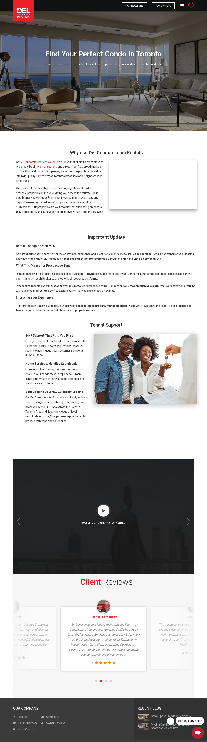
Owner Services (53, 722)
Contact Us (50, 716)
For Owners (163, 5)
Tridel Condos (23, 729)
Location (20, 716)
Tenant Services (25, 722)
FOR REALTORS (134, 5)
